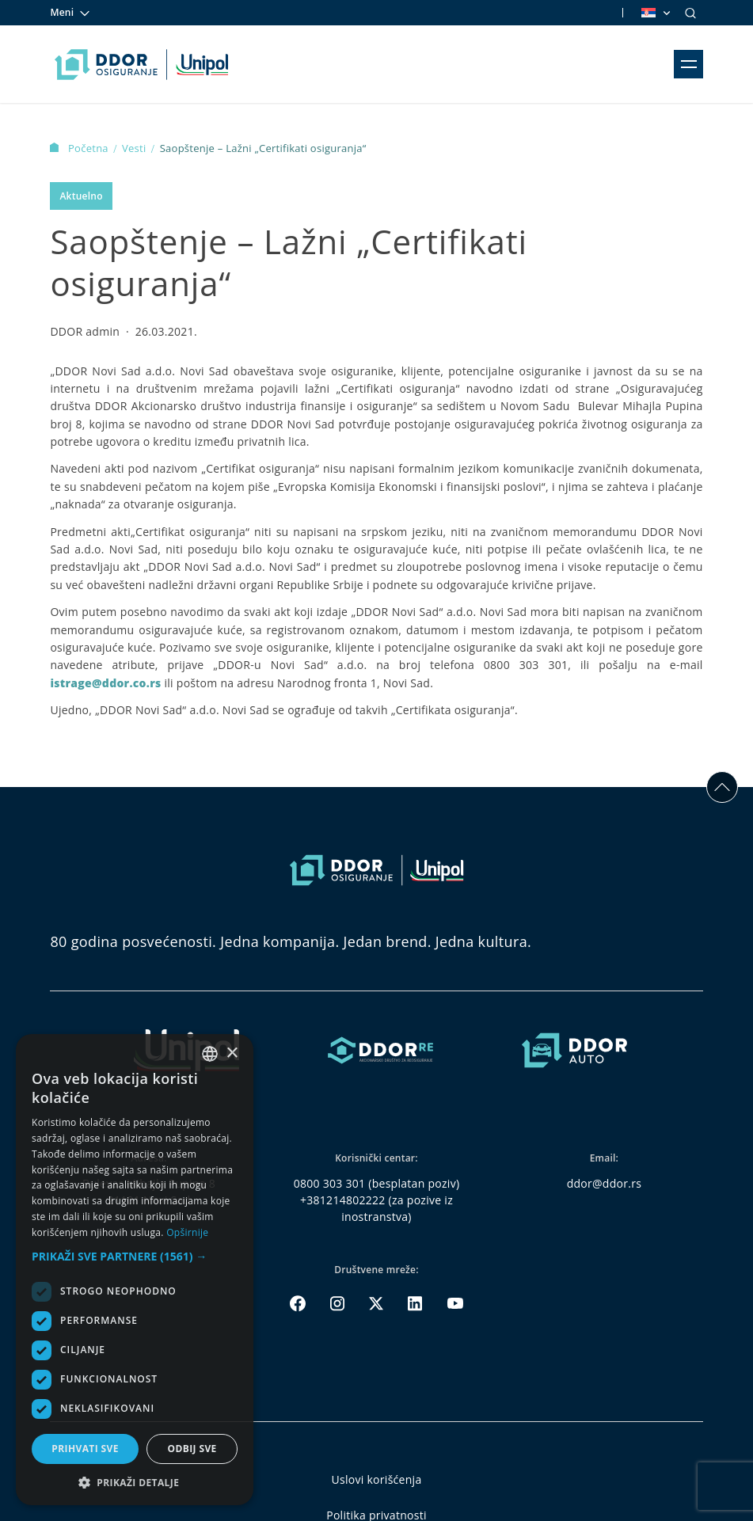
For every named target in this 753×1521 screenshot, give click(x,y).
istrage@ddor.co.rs (105, 682)
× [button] (232, 1053)
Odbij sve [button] (191, 1448)
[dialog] (134, 1269)
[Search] (690, 12)
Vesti (135, 148)
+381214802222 (343, 1199)
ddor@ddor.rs (604, 1183)
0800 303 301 (330, 1183)
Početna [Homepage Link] (80, 148)
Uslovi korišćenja (377, 1479)
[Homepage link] (141, 64)
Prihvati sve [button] (85, 1448)
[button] (135, 1256)
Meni (70, 13)
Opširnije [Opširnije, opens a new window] (187, 1232)
